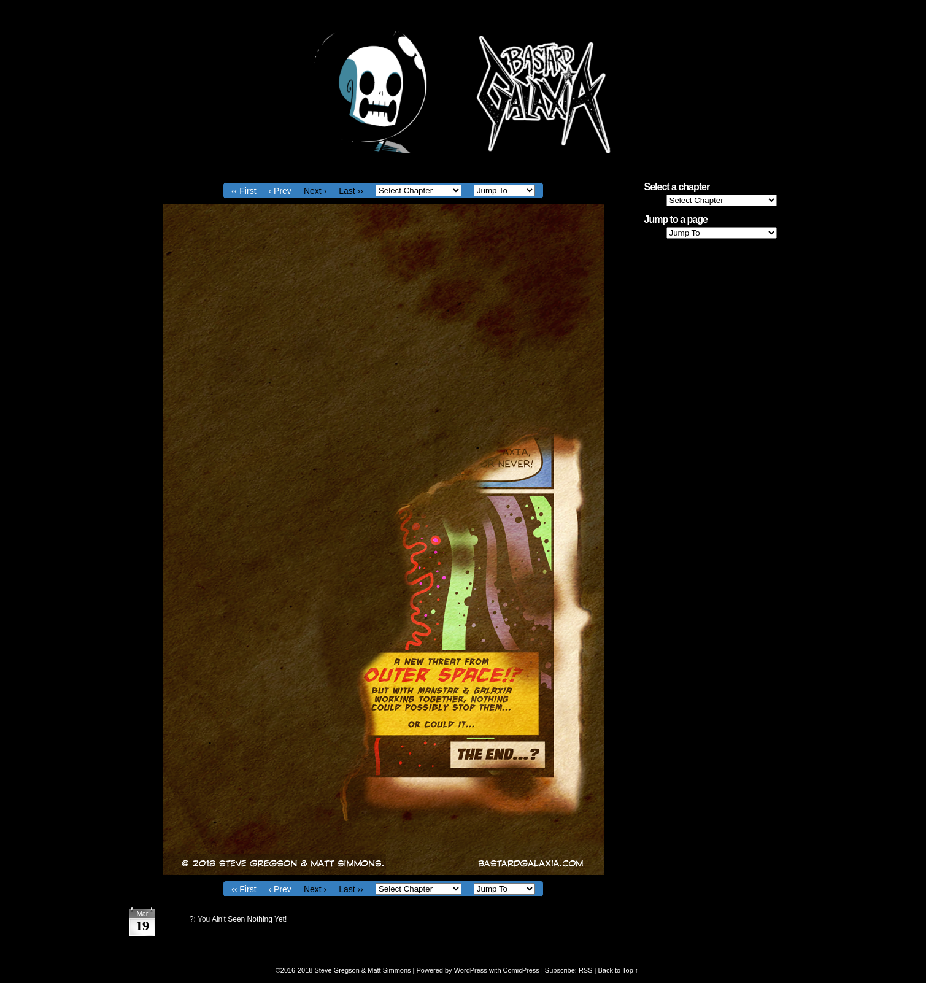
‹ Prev (280, 191)
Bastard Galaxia (463, 92)
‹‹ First (243, 191)
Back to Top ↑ (618, 970)
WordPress (470, 970)
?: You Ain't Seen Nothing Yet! (238, 919)
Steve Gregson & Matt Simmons (362, 970)
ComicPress (521, 970)
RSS (586, 970)
